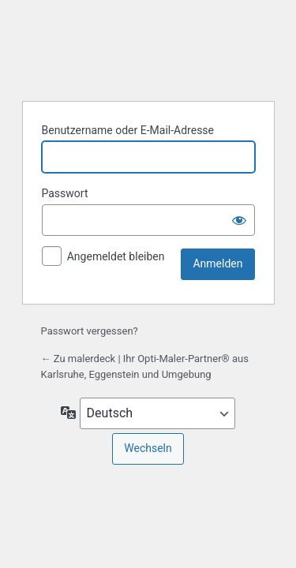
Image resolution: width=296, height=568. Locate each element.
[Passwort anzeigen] (239, 220)
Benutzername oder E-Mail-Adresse (128, 130)
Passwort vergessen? (89, 331)
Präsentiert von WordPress (148, 48)
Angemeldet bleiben (116, 256)
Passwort (65, 193)
